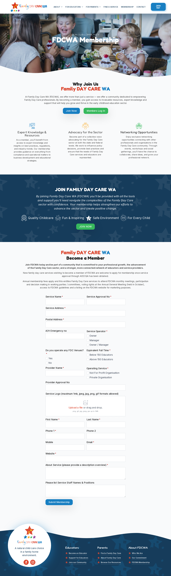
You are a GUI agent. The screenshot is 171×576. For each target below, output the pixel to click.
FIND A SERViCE (111, 7)
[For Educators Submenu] (82, 7)
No (50, 362)
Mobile (49, 442)
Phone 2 (91, 431)
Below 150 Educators (101, 354)
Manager (94, 340)
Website (50, 453)
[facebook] (26, 562)
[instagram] (32, 562)
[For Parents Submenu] (100, 7)
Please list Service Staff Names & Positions (69, 483)
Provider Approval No (57, 382)
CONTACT (141, 7)
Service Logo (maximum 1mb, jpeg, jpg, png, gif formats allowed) (82, 394)
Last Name (93, 419)
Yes (50, 358)
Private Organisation (101, 377)
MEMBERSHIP (127, 7)
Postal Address (54, 319)
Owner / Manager (99, 344)
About (57, 7)
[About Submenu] (62, 7)
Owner (93, 335)
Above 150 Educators (101, 359)
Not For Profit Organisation (104, 372)
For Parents (92, 7)
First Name (52, 419)
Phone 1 (50, 431)
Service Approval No (99, 297)
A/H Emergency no (56, 331)
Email (90, 442)
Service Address (55, 308)
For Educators (73, 7)
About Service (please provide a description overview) (76, 465)
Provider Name (54, 368)
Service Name (54, 297)
